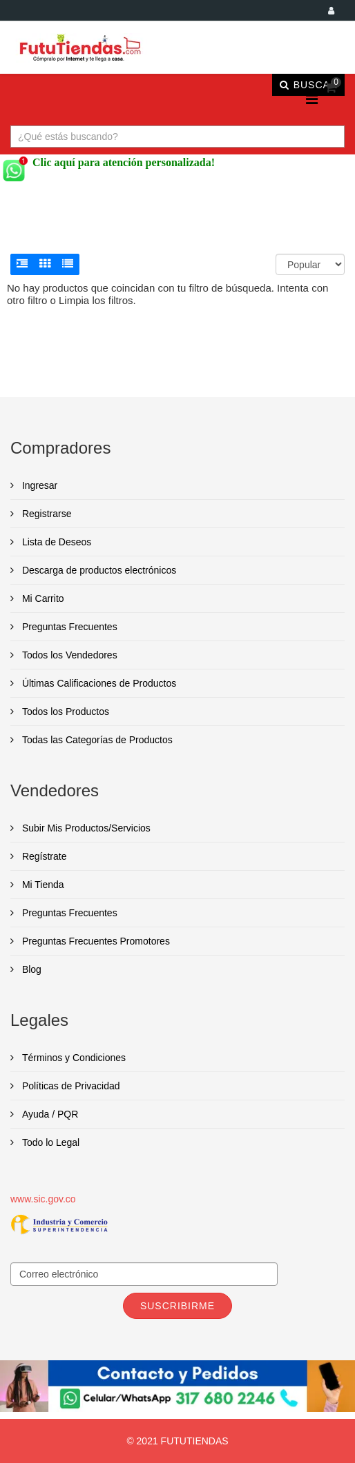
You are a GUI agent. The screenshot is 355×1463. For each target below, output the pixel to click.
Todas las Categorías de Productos (96, 739)
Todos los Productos (64, 711)
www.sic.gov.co (43, 1198)
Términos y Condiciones (72, 1057)
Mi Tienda (41, 884)
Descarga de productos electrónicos (97, 570)
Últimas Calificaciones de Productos (97, 683)
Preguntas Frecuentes (68, 626)
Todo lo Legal (49, 1142)
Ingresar (38, 485)
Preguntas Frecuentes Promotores (94, 941)
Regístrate (42, 856)
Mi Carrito (41, 598)
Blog (30, 969)
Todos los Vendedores (68, 654)
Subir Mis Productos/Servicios (85, 828)
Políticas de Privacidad (69, 1085)
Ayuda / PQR (48, 1114)
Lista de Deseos (55, 541)
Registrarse (45, 513)
